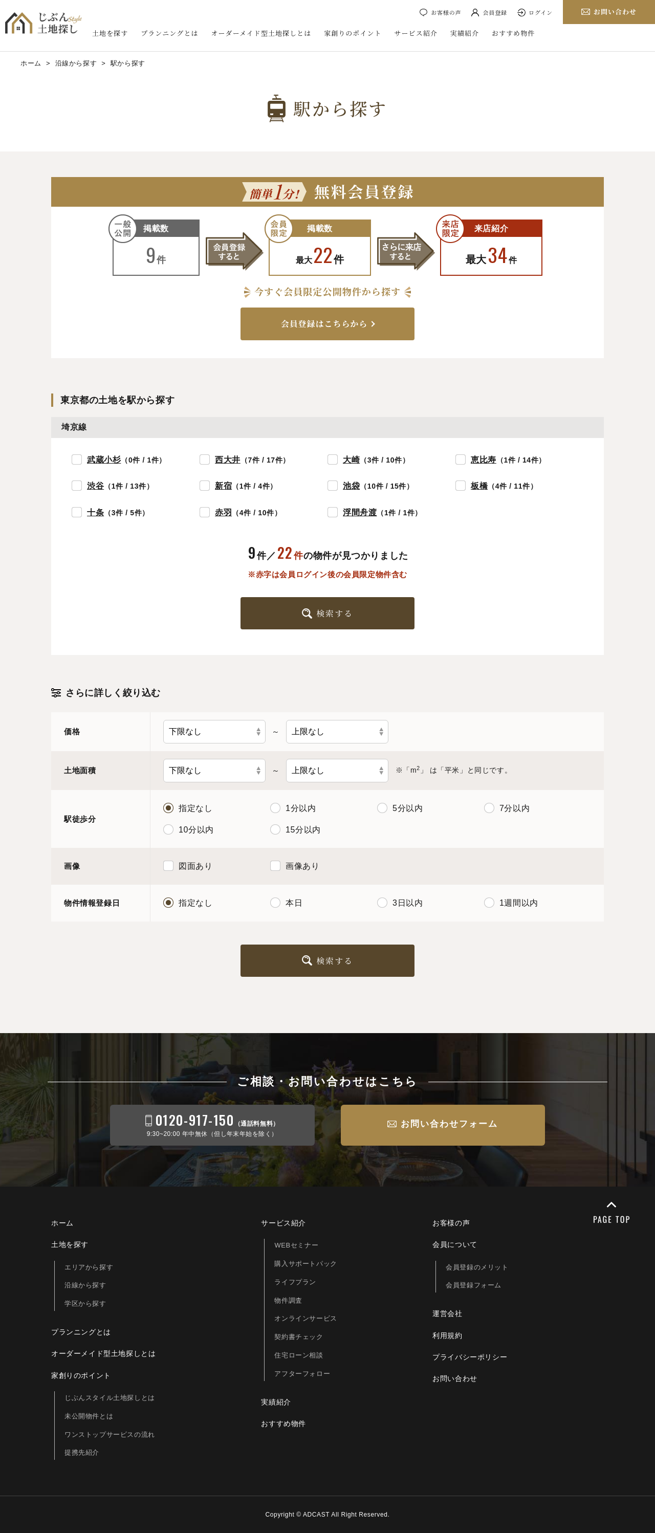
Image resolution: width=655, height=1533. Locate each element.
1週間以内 (511, 902)
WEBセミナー (296, 1245)
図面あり (187, 866)
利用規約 (447, 1335)
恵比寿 (483, 459)
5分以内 (400, 808)
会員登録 (495, 12)
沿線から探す (85, 1285)
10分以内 (188, 829)
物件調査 (288, 1300)
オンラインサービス (305, 1318)
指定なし (187, 808)
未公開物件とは (88, 1416)
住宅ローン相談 (298, 1355)
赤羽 (223, 512)
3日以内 (400, 902)
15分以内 (295, 829)
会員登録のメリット (477, 1267)
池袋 (351, 485)
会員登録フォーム (473, 1285)
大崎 (351, 459)
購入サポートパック (305, 1263)
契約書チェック (298, 1337)
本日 (286, 902)
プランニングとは (169, 33)
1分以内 (293, 808)
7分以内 (507, 808)
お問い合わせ (454, 1378)
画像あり (294, 866)
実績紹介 (464, 33)
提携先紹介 (81, 1452)
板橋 (479, 485)
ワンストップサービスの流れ (109, 1434)
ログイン (541, 12)
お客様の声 (446, 12)
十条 (95, 512)
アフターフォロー (302, 1373)
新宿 (223, 485)
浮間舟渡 (360, 512)
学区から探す (85, 1303)
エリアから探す (88, 1267)
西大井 (228, 459)
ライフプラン (295, 1282)
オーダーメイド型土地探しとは (261, 33)
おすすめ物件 (513, 33)
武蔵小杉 (104, 459)
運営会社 (447, 1313)
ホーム (62, 1223)
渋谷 (95, 485)
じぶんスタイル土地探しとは (109, 1397)
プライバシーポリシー (469, 1357)
